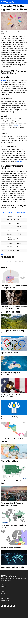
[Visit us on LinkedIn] (14, 606)
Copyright (3, 591)
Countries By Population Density (12, 567)
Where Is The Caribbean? (10, 461)
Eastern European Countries (11, 547)
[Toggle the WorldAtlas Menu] (1, 2)
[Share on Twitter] (7, 257)
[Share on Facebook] (5, 257)
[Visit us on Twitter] (8, 606)
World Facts (17, 260)
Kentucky (19, 161)
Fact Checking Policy (5, 596)
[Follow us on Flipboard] (2, 606)
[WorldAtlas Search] (26, 2)
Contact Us (3, 586)
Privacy (2, 588)
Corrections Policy (5, 598)
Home (2, 584)
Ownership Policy (5, 600)
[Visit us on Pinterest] (11, 606)
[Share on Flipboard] (2, 257)
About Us (3, 593)
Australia (3, 80)
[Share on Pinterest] (10, 257)
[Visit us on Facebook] (5, 606)
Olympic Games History (9, 353)
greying (16, 125)
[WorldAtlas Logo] (9, 2)
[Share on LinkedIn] (13, 257)
